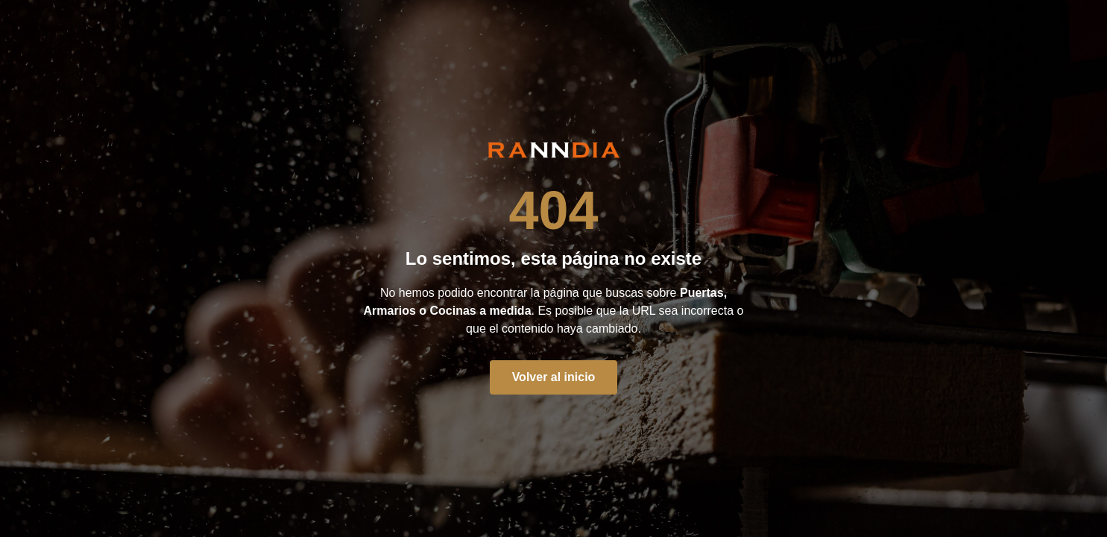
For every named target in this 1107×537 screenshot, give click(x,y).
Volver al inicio (554, 377)
